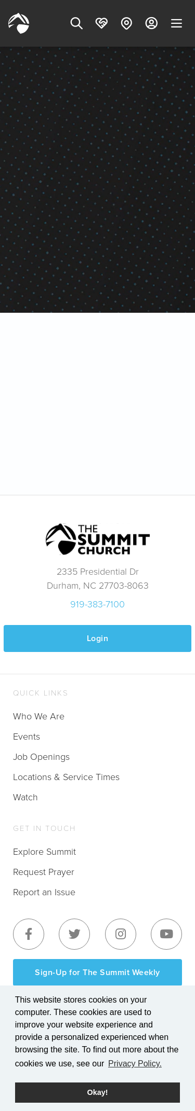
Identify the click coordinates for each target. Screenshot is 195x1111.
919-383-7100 (97, 604)
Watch (25, 796)
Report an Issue (44, 891)
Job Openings (41, 756)
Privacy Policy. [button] (135, 1063)
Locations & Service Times (66, 776)
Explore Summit (44, 851)
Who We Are (38, 716)
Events (26, 736)
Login (98, 638)
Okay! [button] (97, 1092)
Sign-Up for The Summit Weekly (97, 972)
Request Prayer (43, 871)
